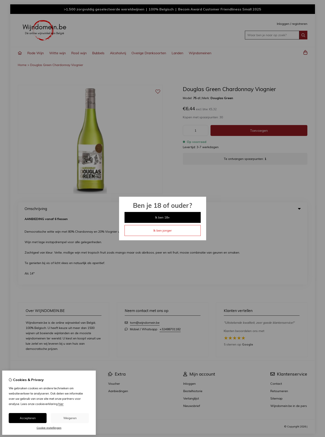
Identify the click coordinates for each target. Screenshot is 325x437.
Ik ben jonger (162, 230)
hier (61, 404)
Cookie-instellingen (49, 427)
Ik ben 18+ (162, 217)
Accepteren (28, 418)
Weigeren (70, 418)
